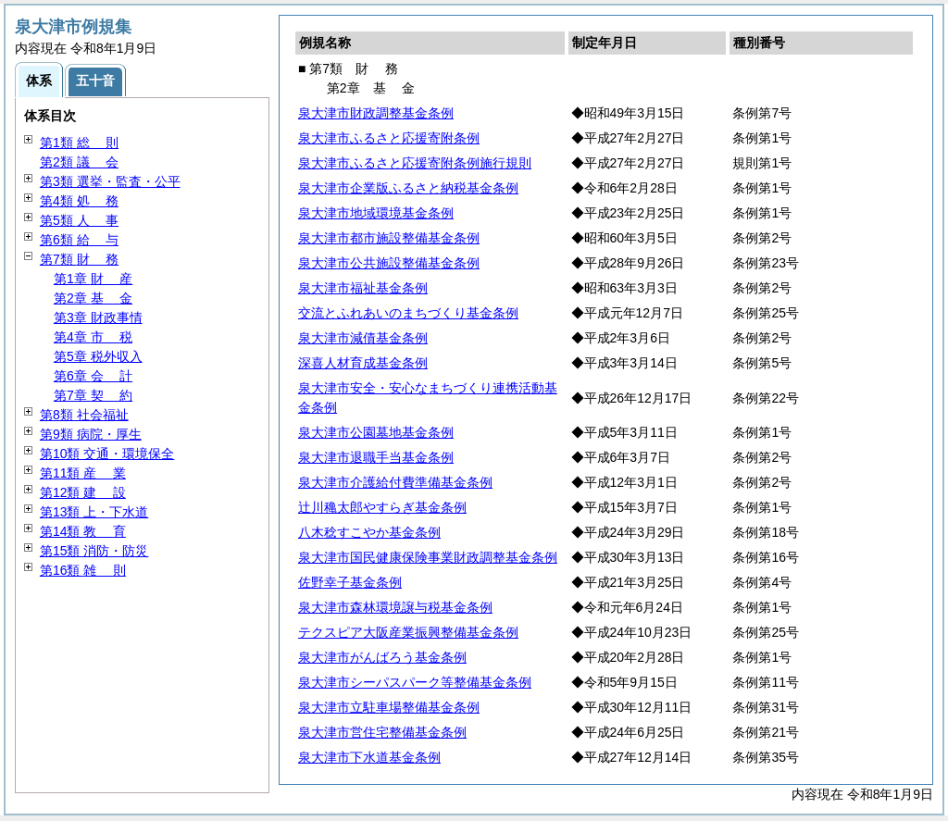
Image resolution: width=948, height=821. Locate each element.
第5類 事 (79, 220)
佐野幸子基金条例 (350, 582)
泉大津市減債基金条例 (363, 337)
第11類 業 (83, 473)
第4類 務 (79, 200)
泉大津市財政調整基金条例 (376, 113)
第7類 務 (79, 259)
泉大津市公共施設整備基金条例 (389, 262)
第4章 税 (93, 337)
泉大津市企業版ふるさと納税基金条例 (408, 187)
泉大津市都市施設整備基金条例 (389, 237)
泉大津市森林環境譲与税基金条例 (395, 607)
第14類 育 (83, 531)
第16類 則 (83, 570)
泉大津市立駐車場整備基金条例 (389, 707)
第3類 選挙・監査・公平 (110, 181)
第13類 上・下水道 (94, 511)
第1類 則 (79, 142)
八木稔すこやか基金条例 (369, 532)
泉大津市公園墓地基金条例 (376, 432)
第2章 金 (93, 298)
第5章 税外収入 (98, 356)
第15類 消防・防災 (94, 550)
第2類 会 (79, 162)
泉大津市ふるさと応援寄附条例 (389, 138)
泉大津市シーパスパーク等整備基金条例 (414, 682)
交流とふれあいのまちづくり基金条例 (408, 312)
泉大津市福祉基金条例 (363, 287)
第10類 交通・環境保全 (107, 453)
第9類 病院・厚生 (91, 434)
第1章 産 (93, 278)
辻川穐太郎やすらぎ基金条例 (382, 507)
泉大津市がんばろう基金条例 (382, 657)
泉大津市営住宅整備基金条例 (382, 732)
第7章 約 (93, 395)
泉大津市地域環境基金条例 (376, 212)
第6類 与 (79, 239)
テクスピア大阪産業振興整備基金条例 (408, 632)
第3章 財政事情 (98, 317)
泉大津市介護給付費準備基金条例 (395, 482)
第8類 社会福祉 (84, 414)
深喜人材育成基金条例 (363, 362)
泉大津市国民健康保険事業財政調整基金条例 (427, 557)
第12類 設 (83, 492)
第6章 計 (93, 375)
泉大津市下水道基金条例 (369, 757)
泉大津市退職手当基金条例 (376, 457)
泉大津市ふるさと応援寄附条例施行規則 (414, 162)
